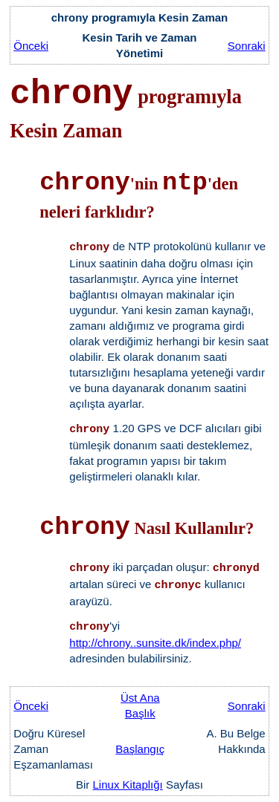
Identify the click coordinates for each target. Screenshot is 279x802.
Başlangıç (139, 749)
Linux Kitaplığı (128, 784)
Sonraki (247, 45)
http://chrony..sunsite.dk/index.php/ (155, 642)
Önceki (30, 45)
